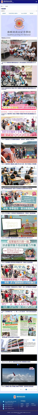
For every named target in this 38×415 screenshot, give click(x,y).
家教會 (22, 406)
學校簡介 (22, 403)
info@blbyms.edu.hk (10, 408)
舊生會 (27, 406)
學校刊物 (31, 13)
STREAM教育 (33, 405)
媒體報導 (4, 13)
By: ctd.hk (19, 413)
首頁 (2, 6)
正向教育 (27, 403)
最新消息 (32, 403)
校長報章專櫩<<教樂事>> (13, 13)
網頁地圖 (8, 412)
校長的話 (22, 405)
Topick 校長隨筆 (24, 13)
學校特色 (27, 405)
